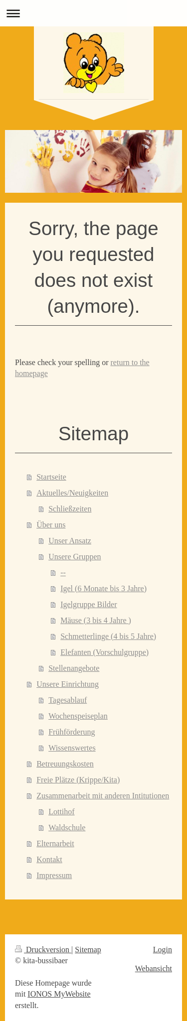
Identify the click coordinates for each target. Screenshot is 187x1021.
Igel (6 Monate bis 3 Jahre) (103, 588)
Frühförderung (71, 732)
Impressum (54, 875)
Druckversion (43, 949)
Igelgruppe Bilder (88, 604)
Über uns (50, 524)
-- (63, 572)
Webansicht (153, 968)
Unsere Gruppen (74, 556)
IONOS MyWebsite (58, 994)
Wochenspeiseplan (78, 716)
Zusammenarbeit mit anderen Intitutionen (102, 795)
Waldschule (66, 827)
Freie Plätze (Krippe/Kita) (78, 779)
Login (162, 949)
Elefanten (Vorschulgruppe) (104, 652)
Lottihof (61, 811)
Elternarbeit (55, 843)
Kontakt (49, 859)
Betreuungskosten (65, 764)
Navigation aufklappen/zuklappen (93, 13)
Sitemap (88, 949)
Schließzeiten (69, 509)
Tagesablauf (67, 700)
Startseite (51, 477)
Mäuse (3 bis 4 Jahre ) (95, 620)
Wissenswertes (71, 748)
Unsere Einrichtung (67, 684)
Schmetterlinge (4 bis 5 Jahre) (108, 636)
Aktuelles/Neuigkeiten (72, 493)
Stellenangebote (73, 668)
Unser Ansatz (69, 540)
